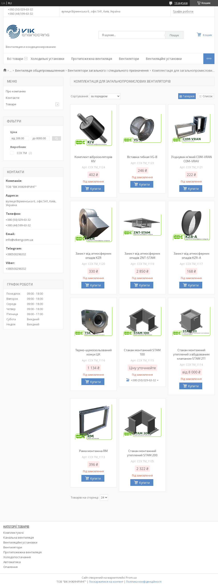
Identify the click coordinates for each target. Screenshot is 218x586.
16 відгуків (181, 3)
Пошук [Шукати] (174, 35)
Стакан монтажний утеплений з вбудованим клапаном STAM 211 (191, 354)
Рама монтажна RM (93, 451)
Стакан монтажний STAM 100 (142, 352)
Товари (11, 104)
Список (208, 96)
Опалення (10, 567)
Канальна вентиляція (18, 537)
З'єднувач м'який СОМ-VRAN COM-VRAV (191, 159)
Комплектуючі (13, 533)
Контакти (12, 98)
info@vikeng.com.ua (19, 240)
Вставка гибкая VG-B (142, 157)
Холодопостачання (17, 557)
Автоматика (12, 562)
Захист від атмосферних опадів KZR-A (191, 255)
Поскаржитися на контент (106, 582)
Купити (95, 189)
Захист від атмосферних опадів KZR (93, 255)
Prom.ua (131, 578)
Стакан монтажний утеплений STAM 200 (142, 453)
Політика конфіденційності (143, 582)
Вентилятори (129, 59)
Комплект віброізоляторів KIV (93, 159)
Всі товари (15, 59)
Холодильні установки (47, 59)
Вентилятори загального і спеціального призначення (108, 70)
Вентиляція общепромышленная (40, 70)
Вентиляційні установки (164, 59)
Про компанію (16, 91)
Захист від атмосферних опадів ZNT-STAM (142, 255)
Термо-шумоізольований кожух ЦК (93, 352)
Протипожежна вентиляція (91, 59)
